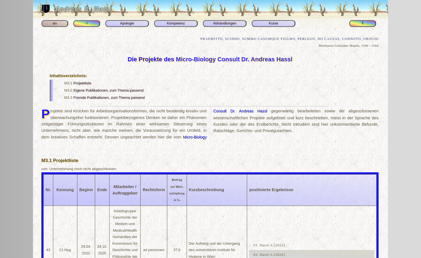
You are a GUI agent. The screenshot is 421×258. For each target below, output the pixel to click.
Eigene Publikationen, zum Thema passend (108, 90)
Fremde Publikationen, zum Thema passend (109, 97)
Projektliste (82, 83)
